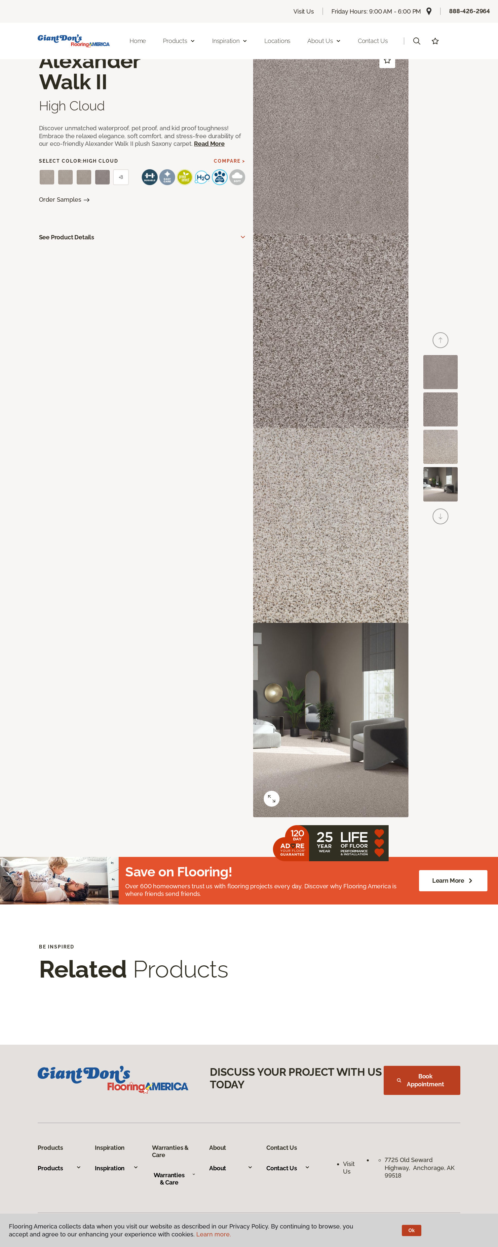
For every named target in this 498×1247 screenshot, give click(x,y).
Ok (411, 1230)
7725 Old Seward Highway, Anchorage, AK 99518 (420, 1167)
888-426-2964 (469, 11)
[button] (416, 41)
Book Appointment (420, 1080)
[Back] (440, 340)
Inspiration (116, 1168)
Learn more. (213, 1234)
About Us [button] (324, 40)
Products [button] (179, 40)
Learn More (453, 880)
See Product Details (67, 237)
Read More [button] (209, 143)
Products (59, 1168)
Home (138, 40)
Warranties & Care (175, 1179)
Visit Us (303, 11)
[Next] (440, 516)
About (231, 1168)
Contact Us (373, 40)
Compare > (229, 161)
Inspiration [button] (230, 40)
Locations (277, 40)
